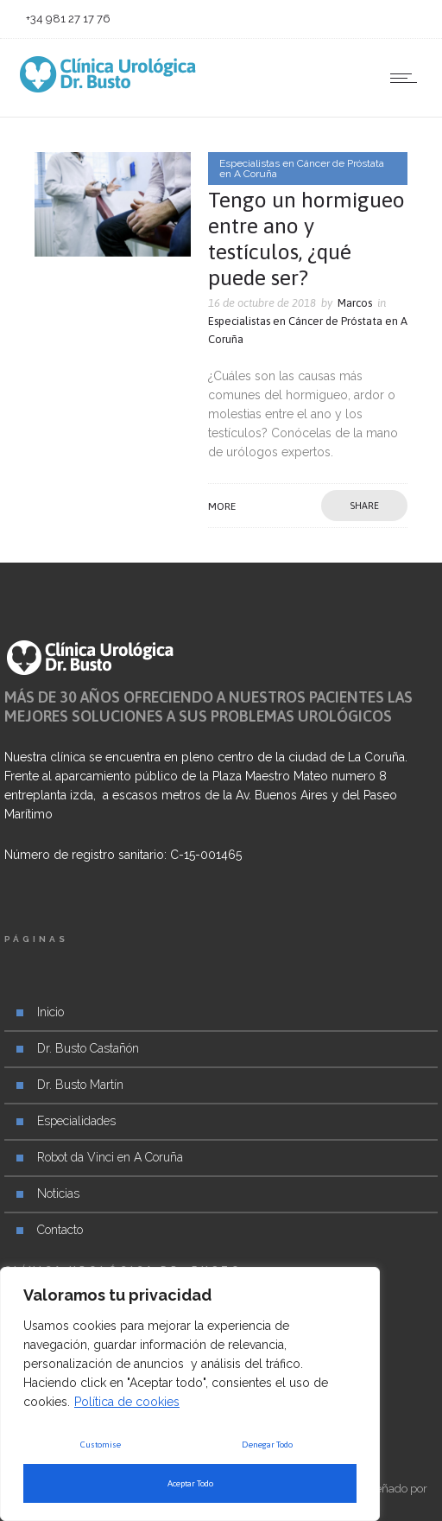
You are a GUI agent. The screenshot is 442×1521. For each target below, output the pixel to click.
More (222, 506)
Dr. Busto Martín (80, 1084)
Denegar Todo (267, 1444)
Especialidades (76, 1121)
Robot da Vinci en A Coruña (110, 1157)
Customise (100, 1444)
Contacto (60, 1230)
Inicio (50, 1012)
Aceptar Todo (190, 1483)
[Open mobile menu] (407, 77)
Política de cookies (127, 1402)
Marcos (355, 302)
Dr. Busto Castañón (88, 1048)
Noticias (58, 1193)
